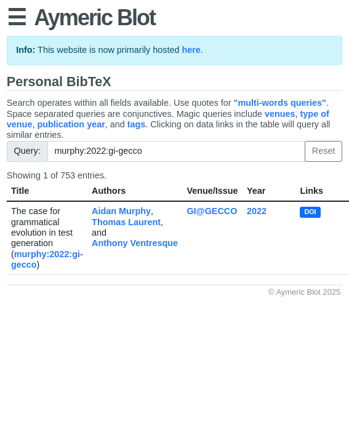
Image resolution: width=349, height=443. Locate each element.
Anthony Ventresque (135, 243)
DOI (310, 211)
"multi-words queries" (280, 103)
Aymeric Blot (94, 17)
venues (280, 114)
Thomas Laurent (126, 222)
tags (136, 124)
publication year (71, 124)
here (191, 50)
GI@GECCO (212, 211)
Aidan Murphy (121, 211)
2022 (257, 211)
